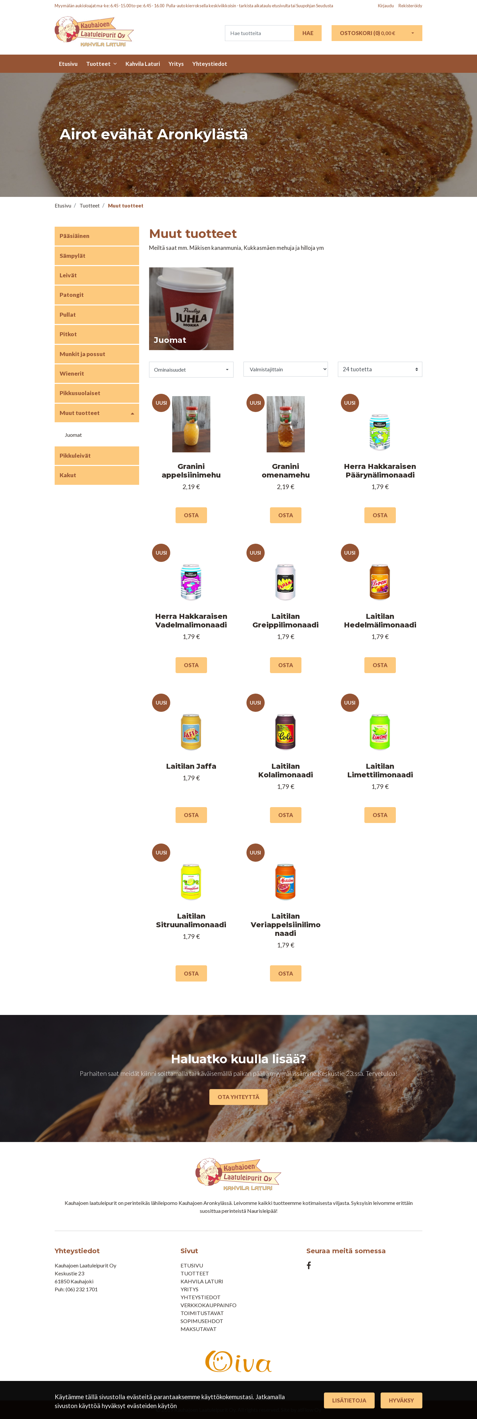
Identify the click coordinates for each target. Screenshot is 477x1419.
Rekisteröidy (410, 5)
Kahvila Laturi (143, 63)
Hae (307, 33)
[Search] (259, 33)
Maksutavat (199, 1329)
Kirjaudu (386, 5)
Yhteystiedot (209, 63)
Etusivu (68, 63)
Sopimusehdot (202, 1321)
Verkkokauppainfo (209, 1305)
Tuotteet (98, 63)
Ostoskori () (367, 33)
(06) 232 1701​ (82, 1289)
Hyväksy (401, 1400)
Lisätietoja (349, 1400)
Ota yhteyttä (238, 1097)
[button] (191, 370)
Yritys (176, 63)
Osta (191, 515)
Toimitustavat (202, 1313)
